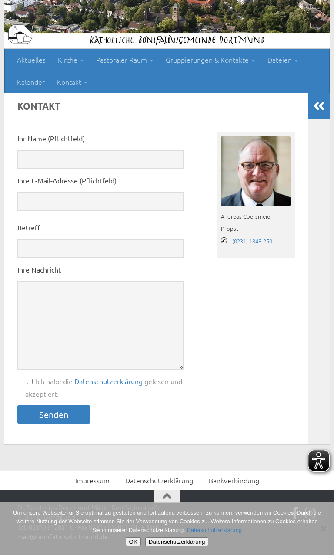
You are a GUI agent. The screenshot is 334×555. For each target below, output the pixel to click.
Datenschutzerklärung (108, 381)
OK (133, 541)
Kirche (67, 59)
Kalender (31, 81)
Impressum (92, 480)
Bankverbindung (234, 480)
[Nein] (323, 528)
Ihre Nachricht (39, 269)
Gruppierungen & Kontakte (207, 59)
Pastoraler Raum (121, 59)
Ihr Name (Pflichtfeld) (51, 138)
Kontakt (69, 81)
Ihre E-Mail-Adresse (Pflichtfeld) (67, 180)
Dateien (279, 59)
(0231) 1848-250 (252, 241)
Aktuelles (31, 59)
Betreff (28, 227)
